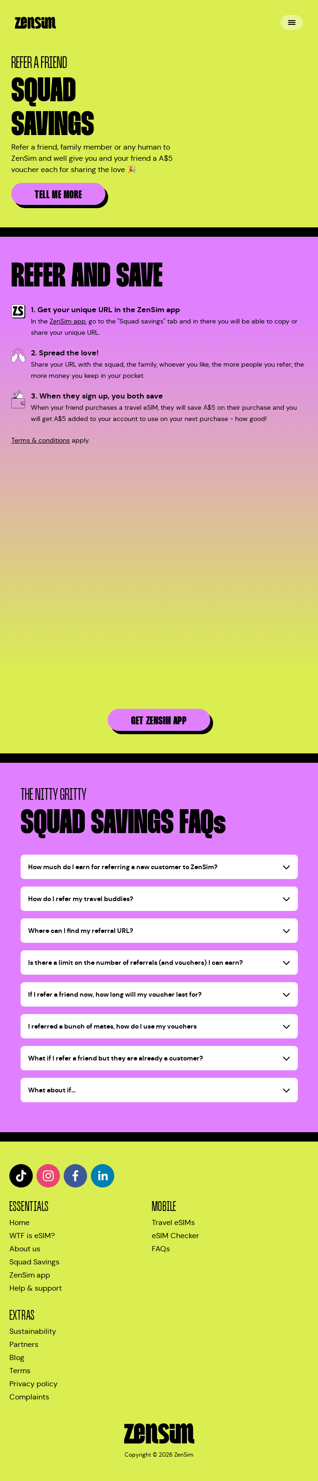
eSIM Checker (175, 1235)
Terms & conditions (40, 440)
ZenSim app (68, 321)
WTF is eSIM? (32, 1235)
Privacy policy (33, 1383)
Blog (16, 1357)
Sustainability (32, 1331)
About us (24, 1248)
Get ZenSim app (158, 721)
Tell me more (58, 195)
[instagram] (48, 1176)
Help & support (35, 1288)
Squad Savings (34, 1261)
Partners (23, 1344)
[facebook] (75, 1176)
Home (19, 1222)
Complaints (29, 1396)
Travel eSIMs (173, 1222)
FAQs (161, 1248)
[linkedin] (102, 1176)
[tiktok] (21, 1176)
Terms (19, 1370)
